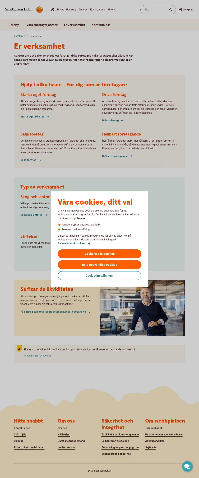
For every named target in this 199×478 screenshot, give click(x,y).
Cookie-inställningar (99, 275)
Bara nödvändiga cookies (99, 264)
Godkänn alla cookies (100, 254)
